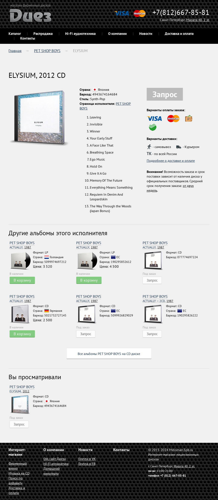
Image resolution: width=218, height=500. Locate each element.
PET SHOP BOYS (47, 50)
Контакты (27, 38)
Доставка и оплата (179, 33)
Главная (15, 50)
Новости (145, 33)
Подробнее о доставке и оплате (171, 160)
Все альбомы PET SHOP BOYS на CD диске (109, 354)
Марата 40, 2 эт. (197, 20)
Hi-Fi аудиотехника (80, 33)
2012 (19, 391)
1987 (20, 247)
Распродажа (43, 33)
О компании (117, 33)
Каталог (15, 33)
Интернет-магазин (17, 452)
